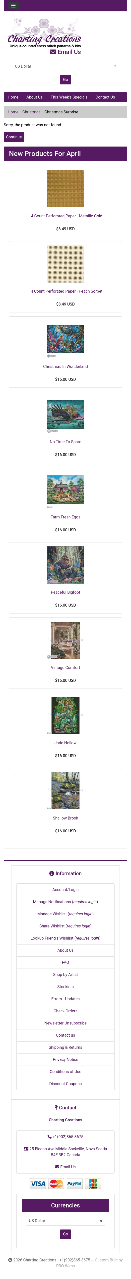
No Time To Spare (65, 441)
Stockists (65, 986)
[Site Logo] (65, 33)
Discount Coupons (65, 1083)
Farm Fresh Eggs (65, 517)
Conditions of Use (65, 1071)
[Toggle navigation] (13, 5)
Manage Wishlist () (65, 914)
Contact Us (105, 97)
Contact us (65, 1035)
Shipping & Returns (65, 1047)
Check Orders (65, 1011)
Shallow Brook (65, 818)
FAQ (65, 962)
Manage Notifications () (65, 901)
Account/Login (65, 889)
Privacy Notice (65, 1059)
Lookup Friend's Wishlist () (65, 938)
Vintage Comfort (65, 667)
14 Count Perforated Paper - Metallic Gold (65, 216)
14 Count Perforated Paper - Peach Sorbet (66, 291)
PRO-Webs (65, 1266)
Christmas (31, 112)
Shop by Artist (65, 974)
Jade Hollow (65, 743)
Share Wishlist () (65, 926)
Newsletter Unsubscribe (65, 1023)
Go (65, 79)
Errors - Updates (65, 999)
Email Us (65, 52)
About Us (34, 97)
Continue (14, 137)
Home (13, 97)
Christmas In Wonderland (65, 366)
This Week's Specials (69, 97)
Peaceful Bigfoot (65, 592)
